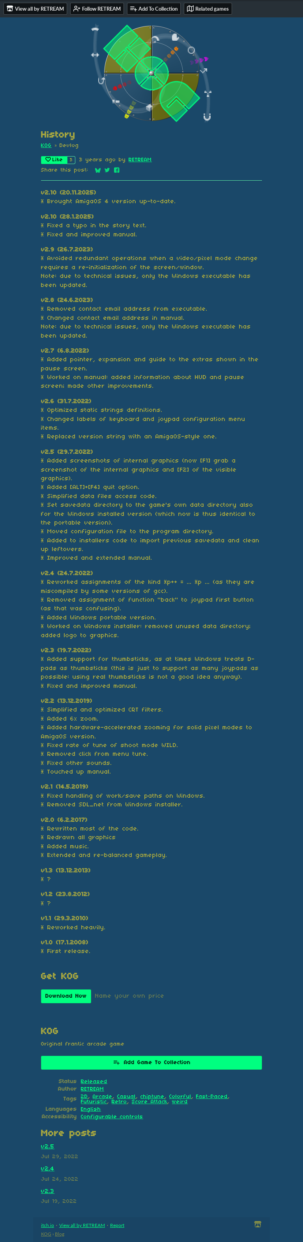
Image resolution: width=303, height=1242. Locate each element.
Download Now (66, 996)
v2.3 (47, 1191)
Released (94, 1081)
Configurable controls (112, 1116)
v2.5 (47, 1147)
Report (117, 1225)
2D (84, 1096)
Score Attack (149, 1101)
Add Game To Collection (152, 1062)
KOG (46, 145)
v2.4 (47, 1169)
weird (180, 1101)
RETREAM (140, 159)
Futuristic (94, 1101)
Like (54, 160)
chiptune (152, 1096)
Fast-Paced (212, 1096)
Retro (119, 1101)
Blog (59, 1234)
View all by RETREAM (82, 1225)
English (91, 1109)
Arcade (102, 1096)
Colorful (180, 1096)
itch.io (47, 1225)
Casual (126, 1096)
